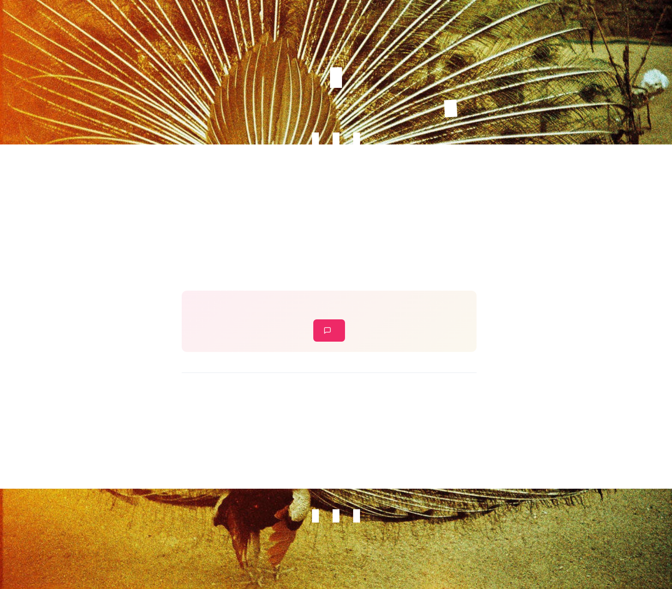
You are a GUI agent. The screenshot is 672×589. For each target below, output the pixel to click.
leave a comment (327, 330)
